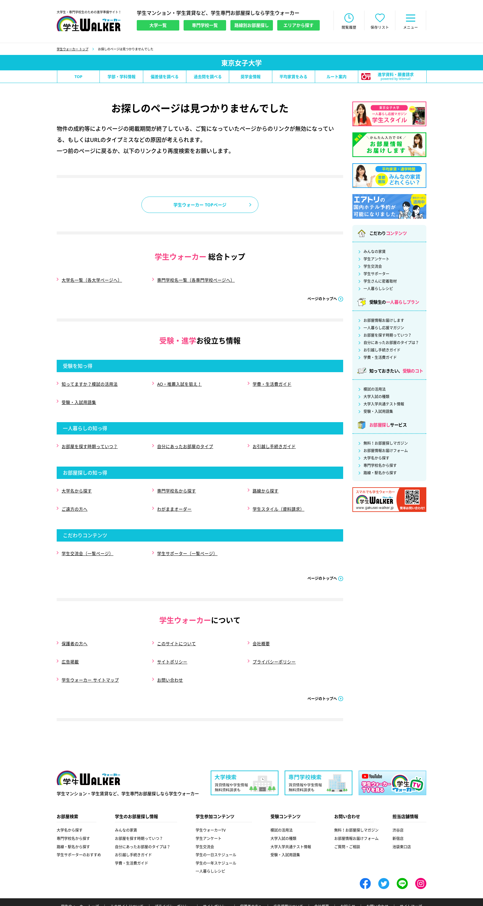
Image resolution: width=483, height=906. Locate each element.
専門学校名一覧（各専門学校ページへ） (195, 280)
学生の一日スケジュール (216, 831)
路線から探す (265, 481)
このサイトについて (176, 626)
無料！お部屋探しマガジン (385, 444)
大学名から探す (76, 481)
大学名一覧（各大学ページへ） (91, 280)
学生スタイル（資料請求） (278, 497)
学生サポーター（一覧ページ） (187, 539)
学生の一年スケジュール (216, 839)
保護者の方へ (74, 626)
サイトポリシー (172, 642)
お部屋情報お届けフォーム (385, 451)
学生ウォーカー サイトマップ (90, 658)
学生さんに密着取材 (380, 282)
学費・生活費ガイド (271, 381)
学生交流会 (372, 267)
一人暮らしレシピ (378, 289)
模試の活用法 (374, 390)
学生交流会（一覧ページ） (87, 539)
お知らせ (347, 883)
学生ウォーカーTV (211, 806)
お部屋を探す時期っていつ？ (89, 439)
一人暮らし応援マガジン (383, 328)
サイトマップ (411, 883)
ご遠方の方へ (74, 497)
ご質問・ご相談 (347, 823)
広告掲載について (288, 883)
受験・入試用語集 (78, 397)
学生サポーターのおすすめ (79, 831)
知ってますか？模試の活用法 (89, 381)
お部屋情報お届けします (383, 321)
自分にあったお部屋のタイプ (185, 439)
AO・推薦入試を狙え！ (179, 381)
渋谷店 (398, 806)
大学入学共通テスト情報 (383, 405)
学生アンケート (376, 260)
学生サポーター (376, 274)
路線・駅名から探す (380, 474)
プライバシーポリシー (273, 642)
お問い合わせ (170, 658)
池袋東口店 (401, 823)
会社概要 (261, 626)
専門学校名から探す (176, 481)
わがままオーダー (174, 497)
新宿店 (398, 815)
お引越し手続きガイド (273, 439)
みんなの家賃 (374, 252)
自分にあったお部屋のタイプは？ (391, 343)
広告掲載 (70, 642)
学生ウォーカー (88, 755)
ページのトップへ (322, 297)
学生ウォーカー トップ (72, 50)
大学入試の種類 (376, 397)
